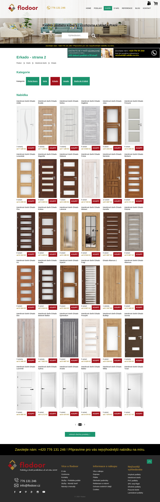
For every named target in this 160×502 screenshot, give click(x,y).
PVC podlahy (133, 481)
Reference (127, 8)
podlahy (60, 25)
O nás (116, 8)
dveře (73, 25)
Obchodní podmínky (100, 480)
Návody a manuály (68, 486)
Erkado (53, 63)
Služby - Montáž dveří (69, 483)
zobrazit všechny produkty (79, 434)
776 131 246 (58, 7)
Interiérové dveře (41, 63)
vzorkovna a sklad (93, 25)
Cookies (96, 490)
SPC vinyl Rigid (133, 484)
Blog (137, 8)
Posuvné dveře (133, 490)
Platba (95, 477)
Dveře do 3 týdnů (81, 81)
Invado (66, 81)
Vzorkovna (65, 474)
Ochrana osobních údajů (102, 486)
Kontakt (147, 8)
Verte (45, 81)
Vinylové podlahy (134, 474)
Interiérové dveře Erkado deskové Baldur (47, 314)
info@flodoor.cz (30, 485)
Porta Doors (32, 81)
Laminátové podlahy (135, 493)
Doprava (96, 474)
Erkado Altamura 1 (110, 260)
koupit (31, 148)
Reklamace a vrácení (101, 483)
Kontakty (64, 477)
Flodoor (19, 63)
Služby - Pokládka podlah (70, 480)
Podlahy (98, 8)
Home (88, 8)
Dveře (108, 8)
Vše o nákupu (98, 471)
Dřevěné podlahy (134, 487)
